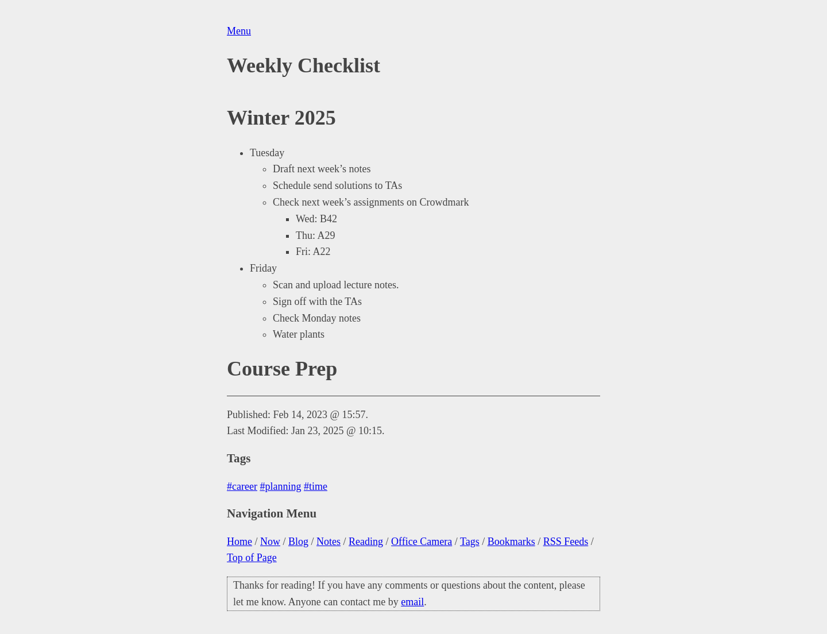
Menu (239, 31)
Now (270, 541)
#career (242, 486)
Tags (470, 541)
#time (315, 486)
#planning (280, 486)
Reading (366, 541)
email (412, 602)
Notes (328, 541)
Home (239, 541)
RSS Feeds (566, 541)
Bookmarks (511, 541)
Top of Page (252, 557)
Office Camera (421, 541)
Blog (298, 541)
